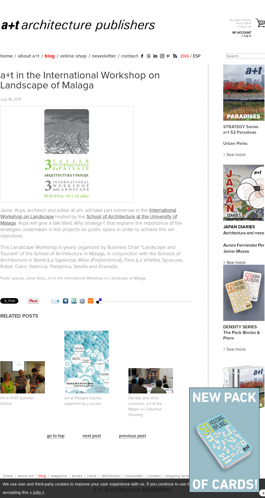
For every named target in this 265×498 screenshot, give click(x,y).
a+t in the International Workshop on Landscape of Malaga (80, 81)
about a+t (28, 56)
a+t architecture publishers (85, 25)
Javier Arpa (35, 278)
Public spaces (11, 278)
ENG (185, 56)
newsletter (104, 56)
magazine (59, 476)
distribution (111, 476)
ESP (196, 56)
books (77, 476)
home (6, 56)
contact (129, 56)
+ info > (37, 492)
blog (50, 56)
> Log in (246, 35)
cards (92, 476)
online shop (73, 56)
